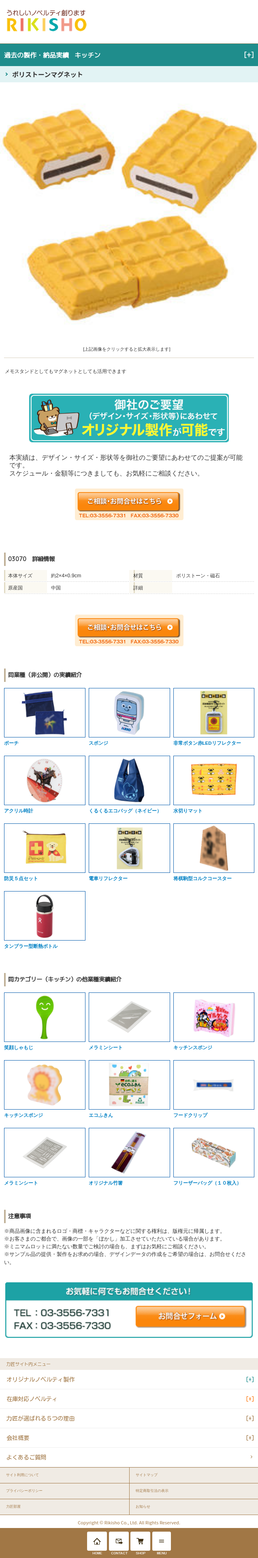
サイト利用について (22, 1475)
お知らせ (143, 1506)
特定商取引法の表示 (152, 1491)
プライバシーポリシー (24, 1491)
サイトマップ (147, 1475)
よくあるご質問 (26, 1457)
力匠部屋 (13, 1506)
